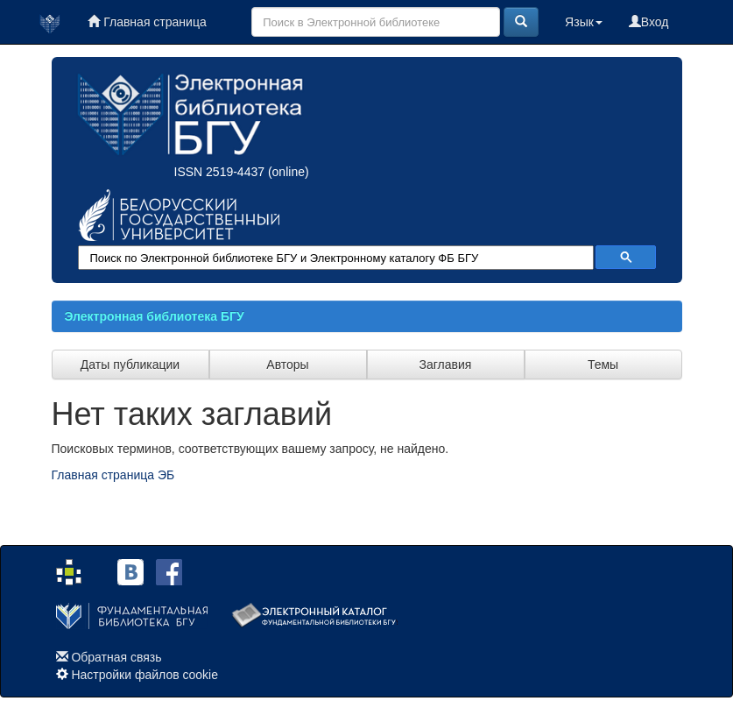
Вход (649, 22)
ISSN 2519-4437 (219, 172)
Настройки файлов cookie (144, 675)
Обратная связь (116, 657)
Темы (603, 365)
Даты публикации (130, 365)
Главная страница (147, 22)
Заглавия (445, 365)
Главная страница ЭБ (113, 475)
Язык (584, 22)
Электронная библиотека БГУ (154, 316)
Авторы (287, 365)
